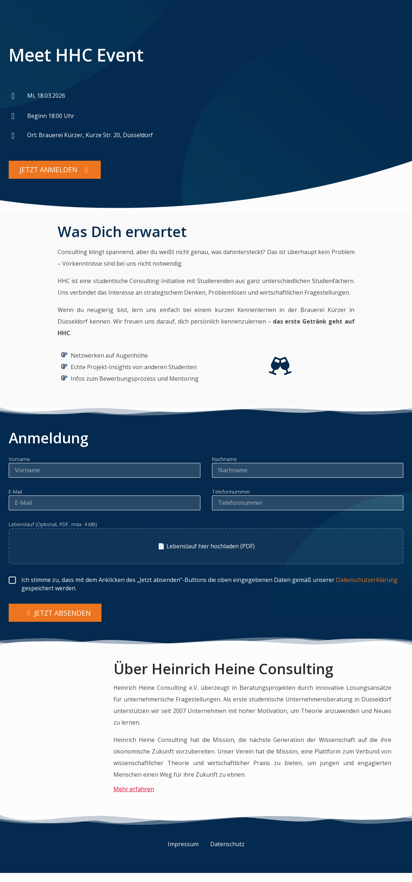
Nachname (224, 461)
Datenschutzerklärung (367, 582)
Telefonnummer (231, 494)
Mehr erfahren (133, 791)
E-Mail (15, 494)
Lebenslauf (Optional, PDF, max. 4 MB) (53, 526)
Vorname (19, 461)
